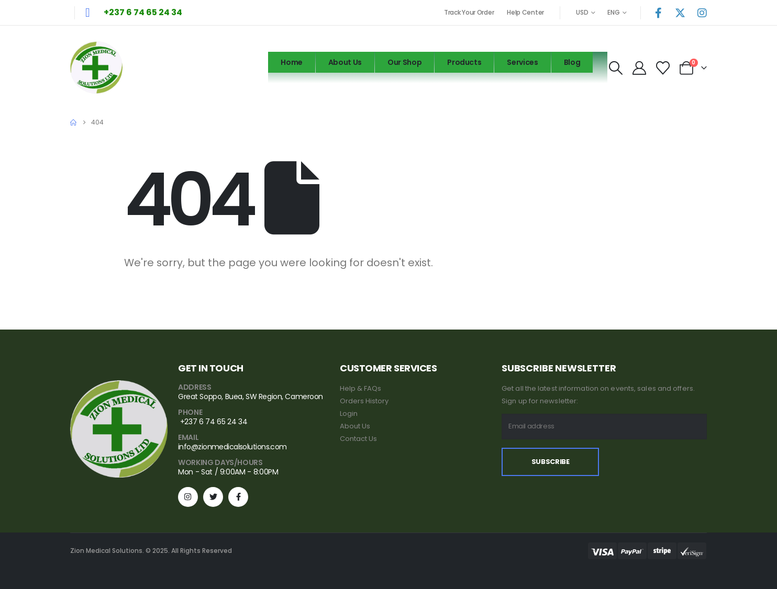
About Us (345, 62)
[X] (680, 12)
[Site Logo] (96, 67)
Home (292, 62)
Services (522, 62)
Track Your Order (469, 12)
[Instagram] (702, 12)
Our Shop (404, 62)
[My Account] (639, 68)
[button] (615, 68)
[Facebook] (658, 12)
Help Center (525, 12)
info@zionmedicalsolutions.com (232, 446)
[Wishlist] (663, 68)
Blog (572, 62)
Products (464, 62)
